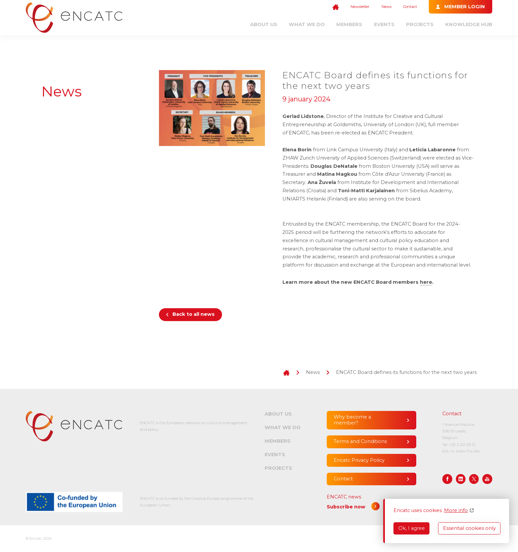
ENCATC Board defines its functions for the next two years (406, 372)
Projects (419, 24)
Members (349, 24)
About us (263, 24)
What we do (307, 24)
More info (456, 510)
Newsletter (360, 6)
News (386, 6)
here (426, 282)
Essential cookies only (469, 528)
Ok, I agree (411, 528)
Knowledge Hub (468, 24)
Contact (410, 6)
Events (384, 24)
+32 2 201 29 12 (462, 444)
